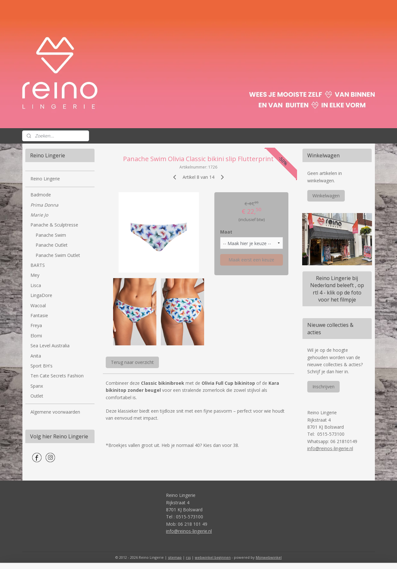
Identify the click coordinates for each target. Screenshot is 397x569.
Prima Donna (44, 205)
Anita (35, 356)
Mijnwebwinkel (269, 557)
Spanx (36, 386)
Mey (34, 275)
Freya (36, 325)
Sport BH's (41, 366)
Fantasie (39, 315)
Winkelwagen (326, 196)
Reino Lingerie (45, 179)
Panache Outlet (52, 245)
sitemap (175, 557)
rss (188, 557)
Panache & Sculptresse (54, 225)
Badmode (40, 195)
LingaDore (41, 295)
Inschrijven (323, 386)
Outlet (36, 396)
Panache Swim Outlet (58, 255)
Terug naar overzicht (132, 362)
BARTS (37, 265)
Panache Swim (51, 235)
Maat (226, 232)
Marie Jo (39, 215)
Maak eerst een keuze (251, 260)
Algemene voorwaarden (55, 412)
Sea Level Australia (50, 345)
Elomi (36, 336)
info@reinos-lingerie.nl (330, 448)
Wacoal (38, 305)
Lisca (35, 285)
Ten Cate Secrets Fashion (57, 376)
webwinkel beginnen (213, 557)
